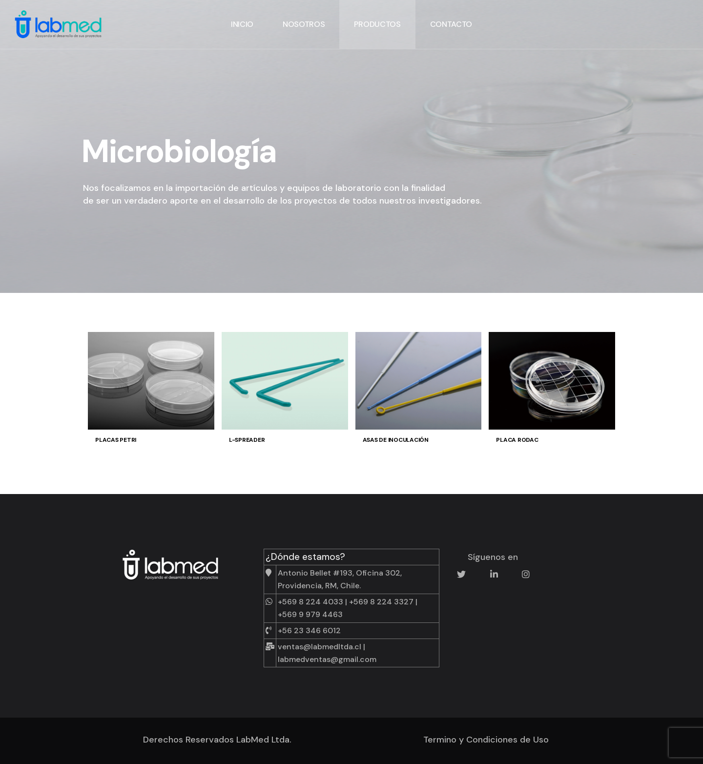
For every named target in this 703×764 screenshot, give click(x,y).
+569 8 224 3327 (381, 602)
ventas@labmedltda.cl (319, 646)
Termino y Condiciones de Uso (486, 739)
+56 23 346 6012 (309, 630)
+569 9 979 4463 (310, 614)
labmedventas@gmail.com (327, 659)
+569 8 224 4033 (310, 602)
